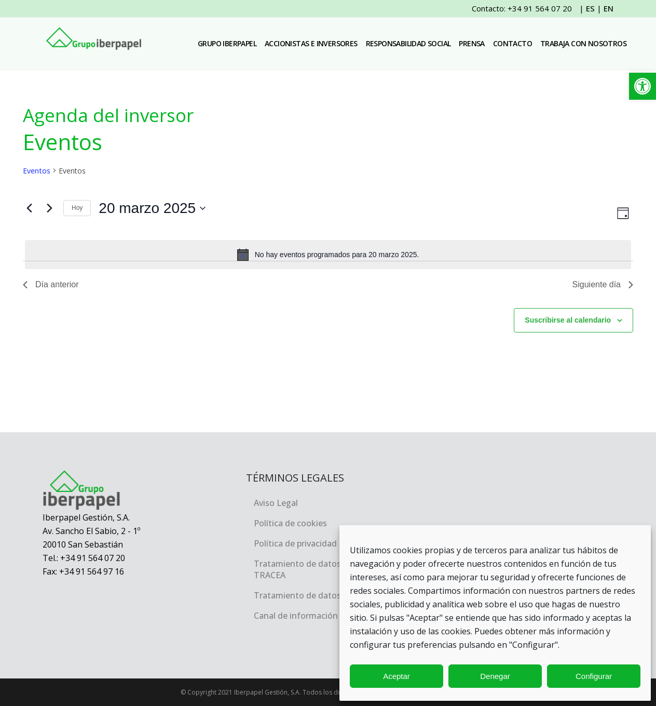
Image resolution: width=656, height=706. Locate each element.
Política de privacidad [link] (295, 543)
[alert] (328, 254)
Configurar (594, 676)
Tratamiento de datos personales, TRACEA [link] (321, 569)
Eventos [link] (36, 171)
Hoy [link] (77, 207)
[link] (642, 86)
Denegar (495, 676)
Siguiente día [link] (602, 284)
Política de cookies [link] (290, 523)
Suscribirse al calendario (568, 320)
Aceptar (396, 676)
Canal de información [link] (296, 615)
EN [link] (608, 8)
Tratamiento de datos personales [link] (320, 595)
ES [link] (590, 8)
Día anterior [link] (51, 284)
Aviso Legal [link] (276, 503)
